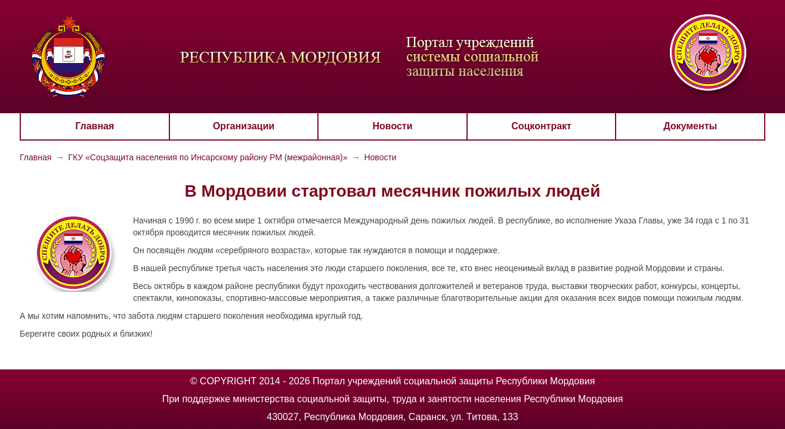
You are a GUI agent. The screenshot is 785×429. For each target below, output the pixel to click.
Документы (690, 126)
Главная (94, 126)
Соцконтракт (541, 126)
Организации (243, 126)
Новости (392, 126)
